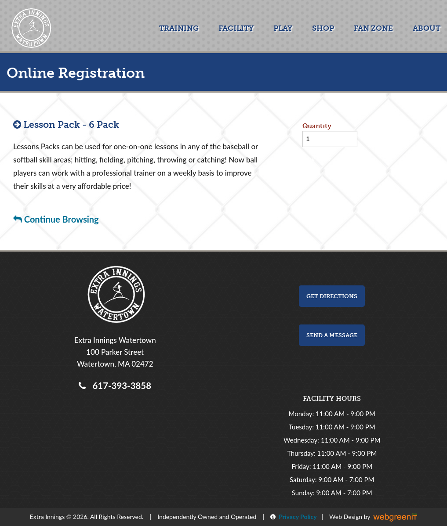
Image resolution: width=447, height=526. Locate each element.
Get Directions (331, 296)
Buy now (316, 159)
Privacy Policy (296, 516)
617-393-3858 (119, 385)
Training (179, 28)
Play (282, 28)
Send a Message (331, 335)
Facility (236, 28)
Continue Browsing (56, 219)
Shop (323, 28)
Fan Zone (373, 28)
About (426, 28)
